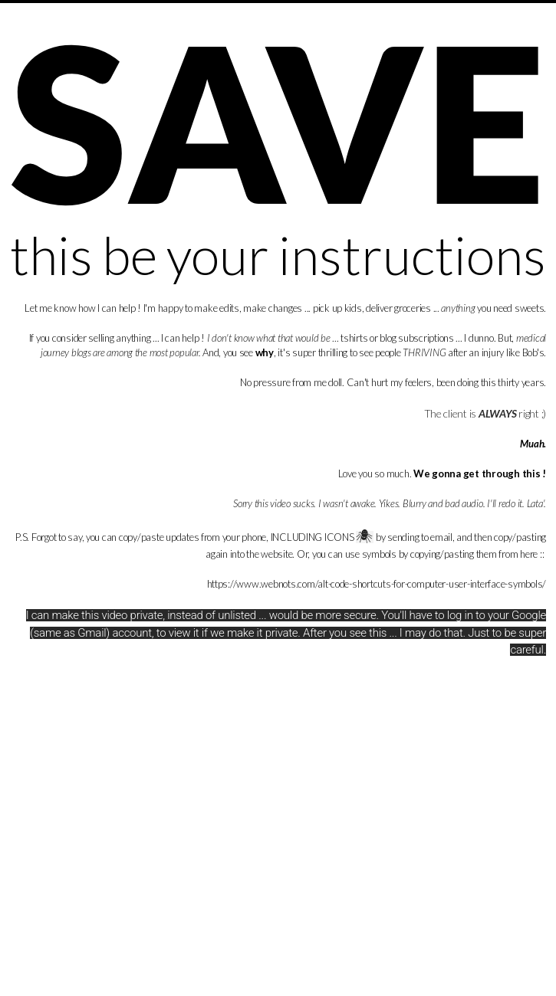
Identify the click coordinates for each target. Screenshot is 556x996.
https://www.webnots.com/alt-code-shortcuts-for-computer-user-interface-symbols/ (376, 584)
